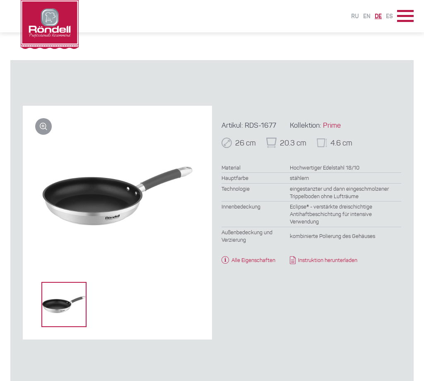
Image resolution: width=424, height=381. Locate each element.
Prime (332, 125)
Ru (355, 16)
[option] (64, 304)
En (367, 16)
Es (389, 16)
